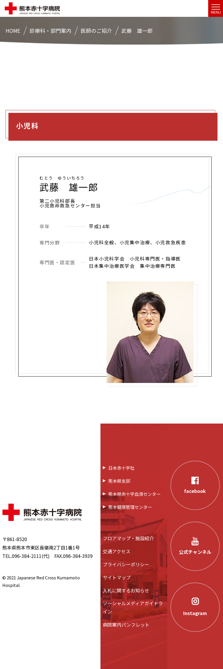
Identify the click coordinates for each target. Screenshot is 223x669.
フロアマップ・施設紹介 (128, 538)
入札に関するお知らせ (126, 590)
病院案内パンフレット (126, 624)
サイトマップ (117, 577)
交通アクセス (116, 551)
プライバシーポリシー (126, 564)
